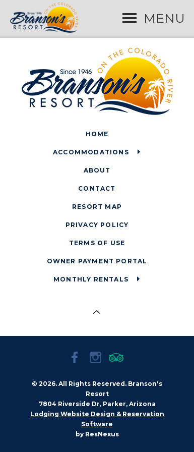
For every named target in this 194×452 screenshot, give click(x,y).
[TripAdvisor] (117, 359)
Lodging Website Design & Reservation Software (97, 419)
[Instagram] (97, 359)
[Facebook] (76, 359)
